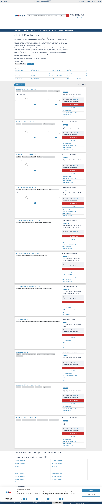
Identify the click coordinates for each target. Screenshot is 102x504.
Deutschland (75, 99)
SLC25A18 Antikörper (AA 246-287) (26, 89)
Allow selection (91, 497)
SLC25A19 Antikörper (57, 460)
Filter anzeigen (19, 84)
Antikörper (26, 30)
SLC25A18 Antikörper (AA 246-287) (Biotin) (28, 286)
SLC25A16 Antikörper (20, 463)
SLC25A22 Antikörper (57, 473)
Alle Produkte (18, 30)
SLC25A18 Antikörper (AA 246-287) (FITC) (28, 253)
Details (73, 107)
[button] (18, 482)
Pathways (60, 30)
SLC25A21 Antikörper (57, 470)
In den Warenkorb (73, 104)
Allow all (91, 492)
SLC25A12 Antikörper (20, 476)
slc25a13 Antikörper (19, 473)
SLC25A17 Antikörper (20, 460)
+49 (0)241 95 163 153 (40, 1)
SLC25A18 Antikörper (22, 319)
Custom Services (46, 30)
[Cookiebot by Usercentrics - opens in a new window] (8, 501)
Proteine (39, 30)
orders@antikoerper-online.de (81, 17)
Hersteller (54, 30)
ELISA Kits (33, 30)
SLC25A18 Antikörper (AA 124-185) (26, 418)
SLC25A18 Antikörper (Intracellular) (26, 122)
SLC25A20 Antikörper (57, 466)
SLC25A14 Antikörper (20, 470)
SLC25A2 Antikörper (57, 463)
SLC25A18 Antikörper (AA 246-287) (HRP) (28, 220)
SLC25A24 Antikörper (57, 479)
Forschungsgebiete (68, 30)
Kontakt (48, 1)
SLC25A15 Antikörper (20, 466)
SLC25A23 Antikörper (57, 476)
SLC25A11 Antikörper (20, 479)
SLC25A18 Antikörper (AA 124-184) (26, 155)
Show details (68, 501)
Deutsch (4, 1)
